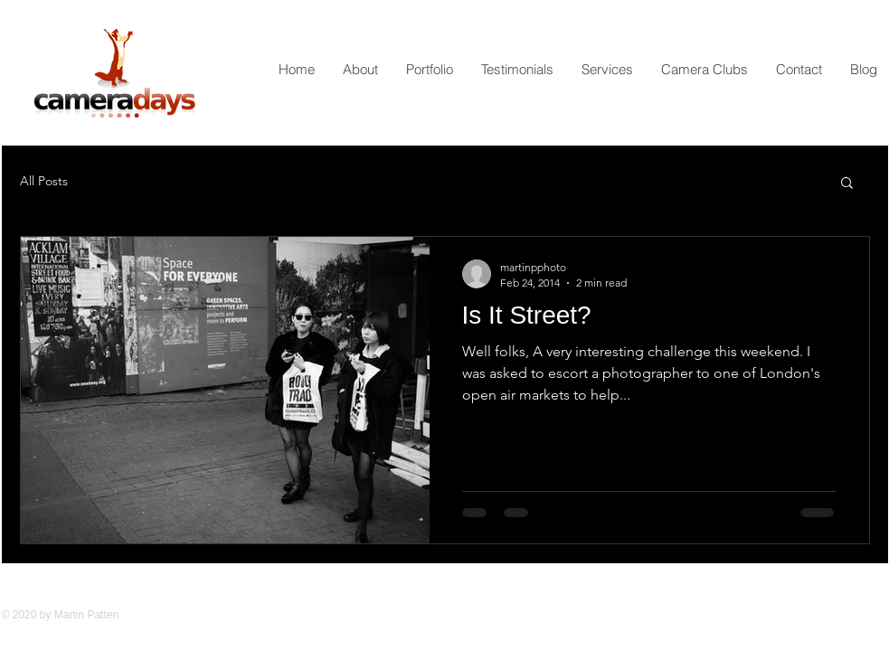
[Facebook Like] (639, 626)
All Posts (44, 181)
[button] (847, 183)
